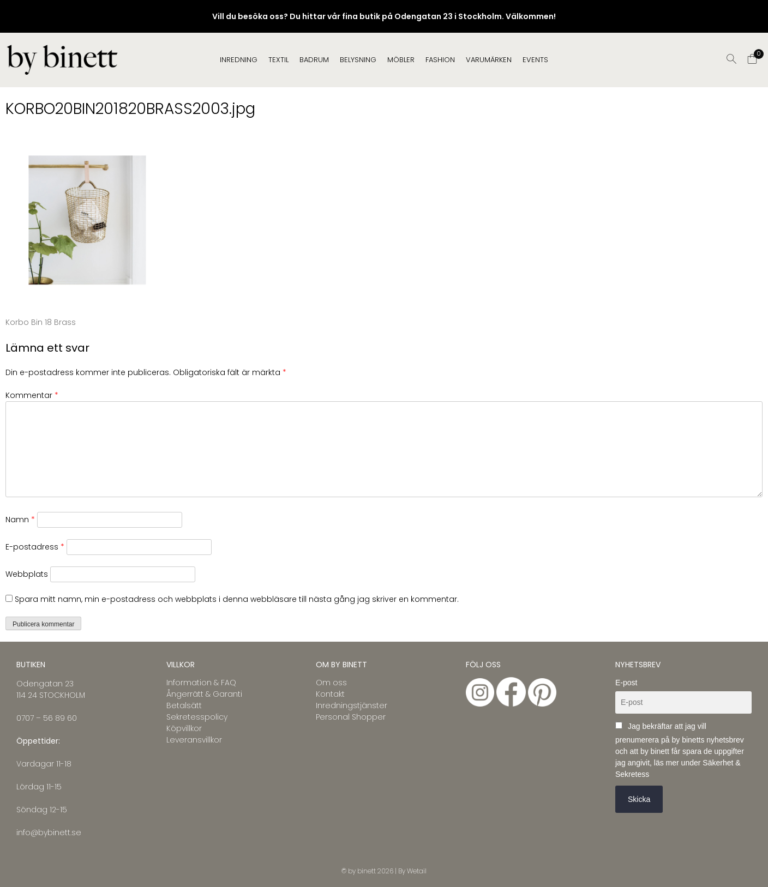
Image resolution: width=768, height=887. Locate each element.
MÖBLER (401, 60)
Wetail (417, 871)
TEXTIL (278, 60)
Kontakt (330, 694)
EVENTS (535, 60)
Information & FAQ (201, 682)
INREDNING (238, 60)
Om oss (331, 682)
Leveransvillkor (194, 739)
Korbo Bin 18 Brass (40, 322)
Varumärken (489, 60)
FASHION (440, 60)
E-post (626, 682)
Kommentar (31, 395)
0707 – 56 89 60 (46, 718)
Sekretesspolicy (196, 716)
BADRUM (314, 60)
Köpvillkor (184, 728)
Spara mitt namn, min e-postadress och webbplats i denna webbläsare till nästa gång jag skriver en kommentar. (237, 599)
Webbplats (26, 574)
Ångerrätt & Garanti (204, 694)
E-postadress (34, 546)
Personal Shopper (351, 716)
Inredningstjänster (351, 705)
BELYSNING (358, 60)
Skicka (639, 799)
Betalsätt (184, 705)
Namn (20, 519)
